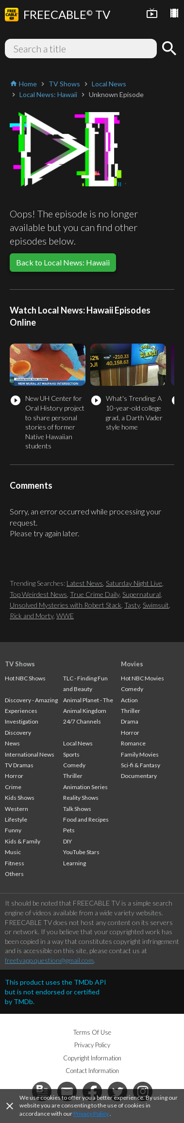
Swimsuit (156, 605)
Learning (74, 863)
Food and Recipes (86, 819)
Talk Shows (77, 808)
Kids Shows (19, 797)
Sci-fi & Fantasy (140, 765)
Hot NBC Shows (25, 678)
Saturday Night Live (134, 583)
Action (129, 700)
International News (29, 754)
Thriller (73, 775)
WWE (65, 615)
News (12, 743)
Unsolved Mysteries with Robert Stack (65, 605)
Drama (129, 721)
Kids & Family (22, 841)
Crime (13, 787)
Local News (78, 743)
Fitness (14, 863)
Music (13, 852)
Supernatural (141, 594)
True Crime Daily (94, 594)
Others (14, 873)
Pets (69, 830)
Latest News (85, 583)
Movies (132, 664)
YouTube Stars (81, 852)
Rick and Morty (31, 615)
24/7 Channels (82, 721)
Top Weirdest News (38, 594)
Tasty (132, 605)
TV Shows (20, 664)
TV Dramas (19, 765)
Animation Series (85, 787)
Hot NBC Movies (142, 678)
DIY (67, 841)
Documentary (139, 775)
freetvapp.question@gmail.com (49, 960)
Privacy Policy (91, 1113)
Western (16, 808)
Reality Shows (81, 797)
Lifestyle (16, 819)
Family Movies (140, 754)
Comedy (74, 765)
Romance (133, 743)
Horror (14, 775)
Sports (71, 754)
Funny (13, 830)
